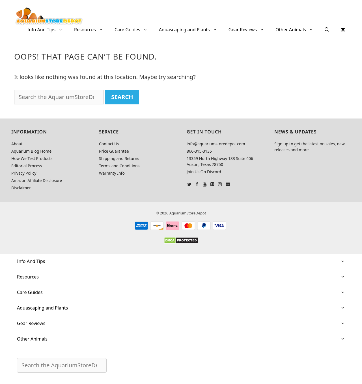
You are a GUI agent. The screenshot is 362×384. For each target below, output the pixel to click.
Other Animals (297, 29)
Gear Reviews (249, 29)
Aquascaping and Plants (191, 29)
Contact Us (109, 143)
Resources (91, 29)
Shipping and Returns (119, 158)
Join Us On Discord (204, 171)
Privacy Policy (23, 173)
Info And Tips (47, 29)
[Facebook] (197, 184)
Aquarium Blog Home (31, 151)
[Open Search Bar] (327, 29)
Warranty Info (112, 173)
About (17, 143)
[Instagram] (220, 184)
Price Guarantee (114, 151)
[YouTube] (204, 184)
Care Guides (134, 29)
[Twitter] (189, 184)
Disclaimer (21, 187)
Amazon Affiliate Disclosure (36, 180)
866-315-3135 (199, 151)
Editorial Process (26, 165)
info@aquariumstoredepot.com (216, 143)
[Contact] (227, 184)
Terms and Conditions (119, 165)
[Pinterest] (212, 184)
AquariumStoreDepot (187, 213)
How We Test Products (32, 158)
